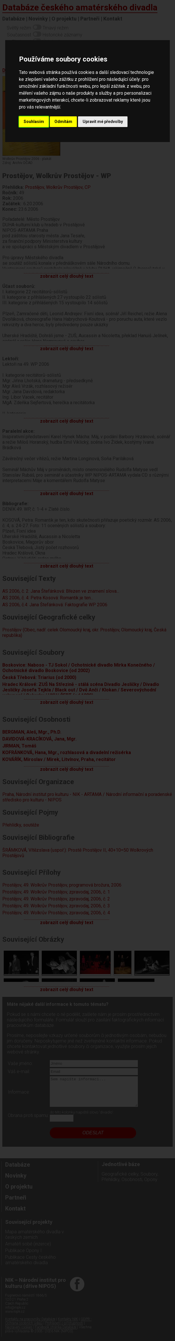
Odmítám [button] (63, 121)
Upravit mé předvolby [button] (103, 121)
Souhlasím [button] (34, 121)
